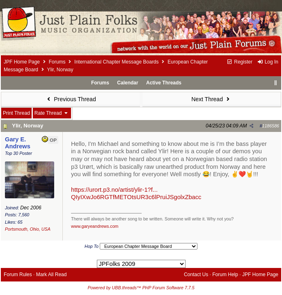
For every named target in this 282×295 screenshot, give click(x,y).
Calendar (127, 83)
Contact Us (196, 274)
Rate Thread (51, 113)
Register (239, 62)
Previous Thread (70, 99)
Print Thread (16, 113)
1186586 (271, 125)
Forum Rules (18, 274)
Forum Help (225, 274)
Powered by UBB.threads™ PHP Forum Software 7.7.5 (140, 287)
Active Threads (163, 83)
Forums (57, 62)
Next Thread (211, 99)
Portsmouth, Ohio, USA (27, 229)
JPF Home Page (22, 62)
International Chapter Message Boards (116, 62)
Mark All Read (51, 274)
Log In (267, 62)
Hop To (92, 246)
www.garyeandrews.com (95, 226)
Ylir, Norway (27, 126)
